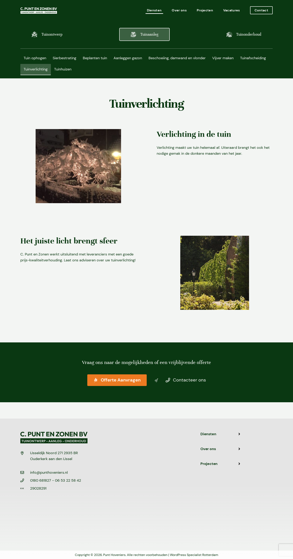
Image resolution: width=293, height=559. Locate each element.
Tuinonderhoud (243, 34)
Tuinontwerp (47, 34)
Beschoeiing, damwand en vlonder (177, 58)
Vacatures (231, 10)
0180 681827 (41, 480)
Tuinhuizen (62, 69)
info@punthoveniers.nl (49, 472)
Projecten (205, 10)
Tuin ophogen (35, 58)
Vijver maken (223, 58)
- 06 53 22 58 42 (66, 480)
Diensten (154, 10)
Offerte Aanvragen (117, 380)
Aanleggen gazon (128, 58)
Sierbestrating (64, 58)
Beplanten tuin (95, 58)
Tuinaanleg (144, 34)
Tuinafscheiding (253, 58)
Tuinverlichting (36, 69)
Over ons (179, 10)
